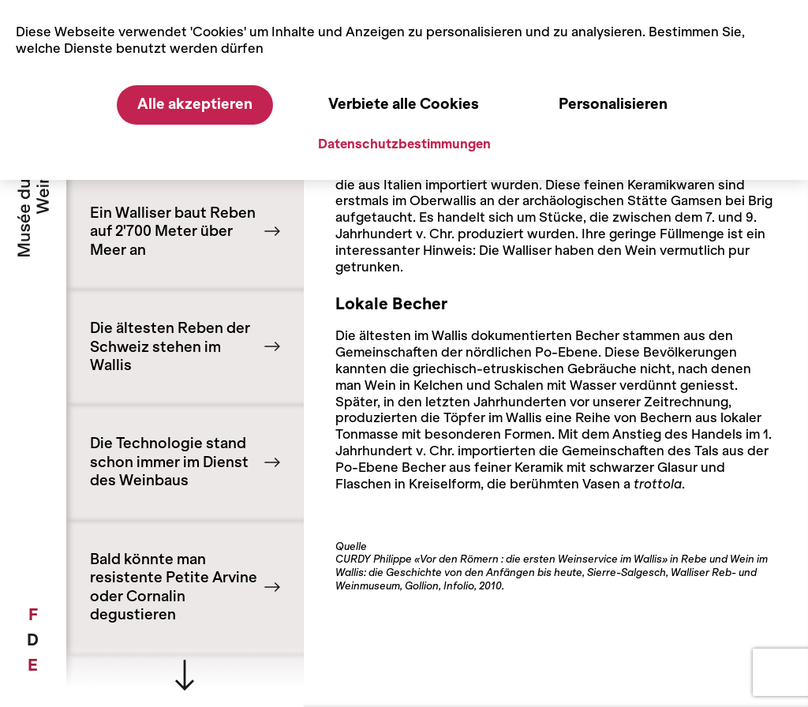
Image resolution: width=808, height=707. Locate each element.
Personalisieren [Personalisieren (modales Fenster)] (613, 104)
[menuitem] (33, 615)
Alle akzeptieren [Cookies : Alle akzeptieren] (194, 104)
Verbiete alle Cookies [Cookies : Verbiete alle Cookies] (403, 104)
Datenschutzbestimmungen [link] (404, 144)
